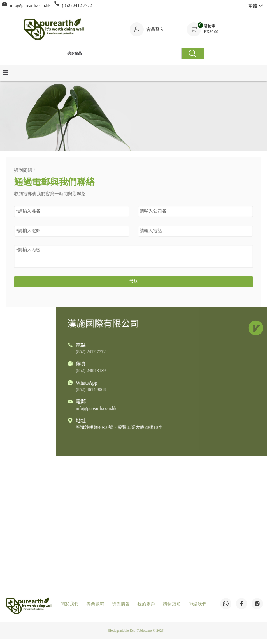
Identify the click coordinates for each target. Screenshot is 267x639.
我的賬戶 (146, 604)
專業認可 (95, 604)
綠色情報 (121, 604)
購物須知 (172, 604)
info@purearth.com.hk (170, 408)
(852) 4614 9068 (165, 389)
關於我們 (69, 604)
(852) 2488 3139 (165, 370)
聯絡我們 (197, 604)
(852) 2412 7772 (165, 352)
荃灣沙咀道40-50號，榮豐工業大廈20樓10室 (193, 427)
